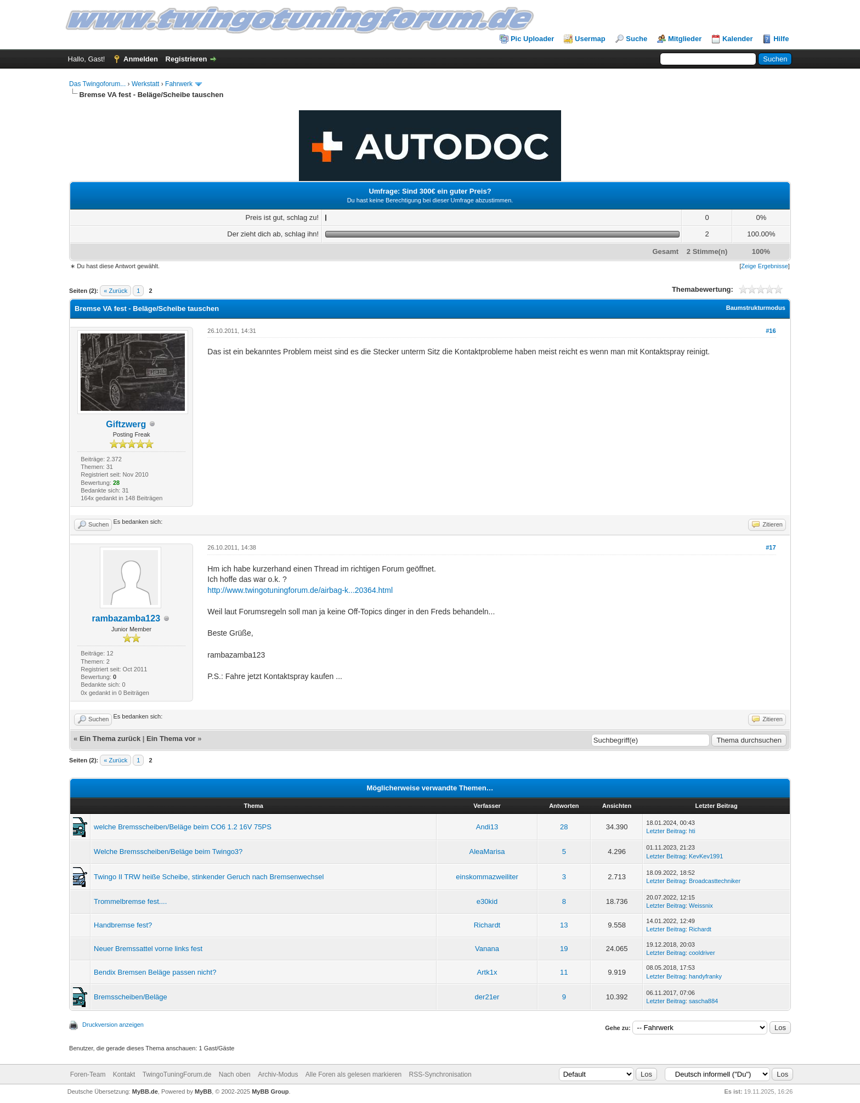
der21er (487, 997)
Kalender (737, 39)
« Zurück (115, 290)
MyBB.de (145, 1091)
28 (564, 827)
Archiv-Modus (278, 1074)
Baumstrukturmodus (755, 307)
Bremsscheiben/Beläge (130, 997)
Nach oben (235, 1074)
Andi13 (487, 827)
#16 (771, 330)
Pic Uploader (532, 39)
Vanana (487, 948)
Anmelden (140, 59)
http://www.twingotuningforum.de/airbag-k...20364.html (300, 590)
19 (564, 948)
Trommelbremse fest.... (130, 901)
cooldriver (702, 952)
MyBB (203, 1091)
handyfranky (705, 976)
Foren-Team (88, 1074)
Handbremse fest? (123, 925)
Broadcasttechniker (714, 881)
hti (692, 831)
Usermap (590, 39)
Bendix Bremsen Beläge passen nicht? (155, 972)
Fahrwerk (179, 84)
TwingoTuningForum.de (177, 1074)
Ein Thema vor (171, 738)
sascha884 (703, 1001)
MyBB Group (270, 1091)
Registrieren (186, 59)
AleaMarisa (487, 851)
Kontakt (124, 1074)
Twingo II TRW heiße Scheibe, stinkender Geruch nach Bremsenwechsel (209, 877)
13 (564, 925)
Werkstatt (145, 84)
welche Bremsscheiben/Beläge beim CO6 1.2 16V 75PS (182, 827)
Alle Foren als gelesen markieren (353, 1074)
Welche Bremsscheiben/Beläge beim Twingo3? (168, 851)
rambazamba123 (126, 618)
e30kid (487, 901)
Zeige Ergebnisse (764, 266)
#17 (771, 547)
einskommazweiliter (487, 877)
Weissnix (701, 905)
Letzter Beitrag (666, 831)
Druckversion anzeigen (113, 1024)
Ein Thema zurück (110, 738)
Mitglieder (684, 39)
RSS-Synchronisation (440, 1074)
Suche (636, 39)
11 (564, 972)
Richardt (487, 925)
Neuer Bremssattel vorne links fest (148, 948)
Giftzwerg (126, 424)
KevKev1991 (706, 856)
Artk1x (487, 972)
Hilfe (781, 39)
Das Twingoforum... (97, 84)
